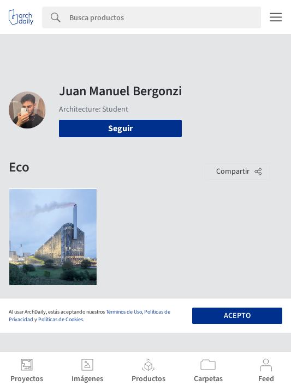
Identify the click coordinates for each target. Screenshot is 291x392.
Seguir (120, 128)
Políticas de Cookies (60, 319)
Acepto (237, 315)
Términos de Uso (124, 312)
